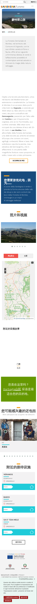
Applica (25, 2)
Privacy (21, 575)
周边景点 (11, 256)
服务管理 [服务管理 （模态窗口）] (24, 597)
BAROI (7, 497)
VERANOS (8, 474)
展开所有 (18, 542)
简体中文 (33, 2)
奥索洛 (4, 447)
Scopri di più (18, 161)
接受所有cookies (11, 597)
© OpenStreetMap (19, 318)
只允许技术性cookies (28, 579)
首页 (3, 32)
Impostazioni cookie (26, 577)
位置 (25, 256)
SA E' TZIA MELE (11, 520)
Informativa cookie (9, 577)
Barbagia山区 (12, 389)
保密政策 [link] (8, 600)
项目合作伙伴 (5, 575)
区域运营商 (14, 575)
